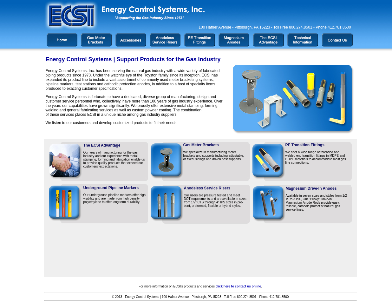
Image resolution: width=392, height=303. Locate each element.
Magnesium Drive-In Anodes (311, 188)
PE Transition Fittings (304, 145)
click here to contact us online (238, 286)
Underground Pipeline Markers (111, 188)
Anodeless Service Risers (207, 188)
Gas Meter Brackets (201, 145)
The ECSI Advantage (102, 145)
